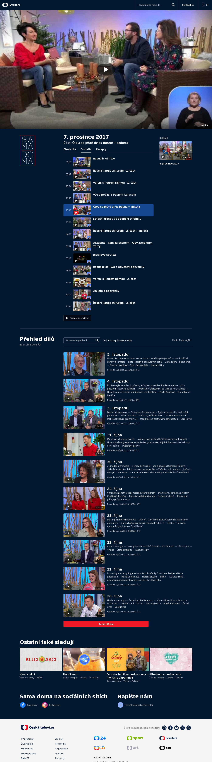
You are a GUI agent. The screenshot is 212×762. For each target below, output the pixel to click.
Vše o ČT (59, 738)
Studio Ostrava (28, 753)
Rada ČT (25, 758)
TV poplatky (61, 748)
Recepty (101, 149)
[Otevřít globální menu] (205, 5)
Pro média (60, 743)
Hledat (172, 6)
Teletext (59, 753)
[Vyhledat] (97, 340)
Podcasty (60, 758)
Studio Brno (27, 748)
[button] (106, 69)
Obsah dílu (69, 149)
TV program (27, 738)
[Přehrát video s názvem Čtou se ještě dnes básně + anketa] (106, 69)
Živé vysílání (27, 743)
